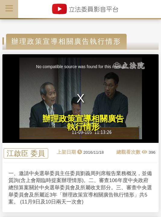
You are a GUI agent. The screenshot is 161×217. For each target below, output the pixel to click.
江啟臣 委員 (26, 153)
